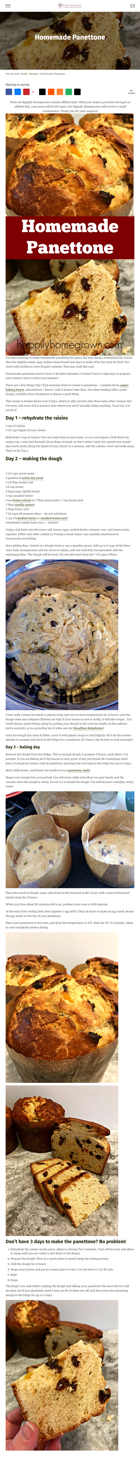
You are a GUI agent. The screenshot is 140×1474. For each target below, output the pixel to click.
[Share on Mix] (60, 92)
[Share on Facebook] (9, 92)
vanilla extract (24, 505)
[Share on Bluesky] (17, 92)
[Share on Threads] (42, 92)
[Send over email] (68, 92)
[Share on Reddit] (51, 92)
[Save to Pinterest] (30, 92)
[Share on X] (77, 92)
